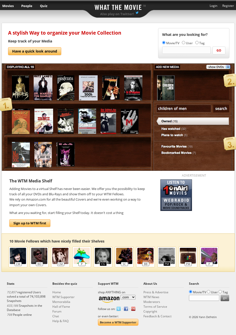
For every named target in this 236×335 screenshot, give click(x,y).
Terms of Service (155, 306)
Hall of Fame (61, 306)
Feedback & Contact (157, 316)
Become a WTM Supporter (118, 322)
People (26, 6)
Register (228, 6)
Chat (55, 316)
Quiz (43, 6)
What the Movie (118, 6)
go (219, 50)
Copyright (150, 311)
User (189, 43)
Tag (202, 43)
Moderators (151, 302)
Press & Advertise (155, 292)
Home (56, 292)
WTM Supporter (63, 297)
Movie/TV (172, 43)
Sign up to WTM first (29, 223)
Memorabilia (61, 302)
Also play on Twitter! (117, 14)
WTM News (151, 297)
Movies (8, 6)
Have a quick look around (34, 51)
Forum (56, 311)
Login (213, 6)
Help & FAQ (60, 321)
